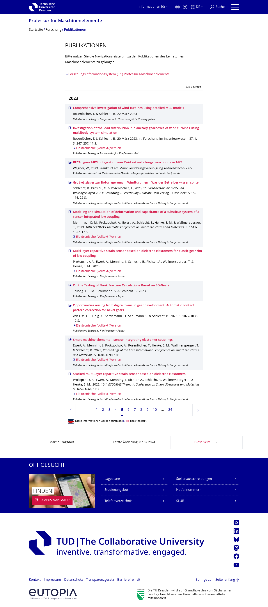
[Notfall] (177, 7)
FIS (128, 421)
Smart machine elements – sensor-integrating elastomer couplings (123, 340)
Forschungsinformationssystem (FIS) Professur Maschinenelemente (119, 74)
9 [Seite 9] (148, 410)
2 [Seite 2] (103, 410)
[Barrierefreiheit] (185, 7)
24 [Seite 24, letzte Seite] (170, 410)
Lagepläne (112, 479)
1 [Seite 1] (97, 410)
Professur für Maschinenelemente (65, 21)
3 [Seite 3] (109, 410)
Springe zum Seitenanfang (215, 580)
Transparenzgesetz (100, 580)
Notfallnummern (188, 490)
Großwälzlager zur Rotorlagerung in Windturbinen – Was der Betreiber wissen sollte (136, 182)
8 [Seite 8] (141, 410)
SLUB (180, 501)
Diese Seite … (204, 442)
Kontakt (35, 580)
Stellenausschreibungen (194, 479)
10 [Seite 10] (155, 410)
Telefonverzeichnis (118, 501)
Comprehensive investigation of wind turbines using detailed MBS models (128, 108)
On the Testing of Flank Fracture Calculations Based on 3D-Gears (121, 285)
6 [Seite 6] (129, 410)
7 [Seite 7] (135, 410)
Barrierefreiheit (128, 580)
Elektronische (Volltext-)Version (98, 148)
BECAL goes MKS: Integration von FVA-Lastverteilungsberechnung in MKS (128, 162)
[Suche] (217, 7)
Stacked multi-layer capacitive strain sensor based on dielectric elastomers (129, 374)
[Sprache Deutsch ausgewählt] (197, 7)
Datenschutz (73, 580)
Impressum (52, 580)
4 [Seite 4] (116, 410)
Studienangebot (116, 490)
